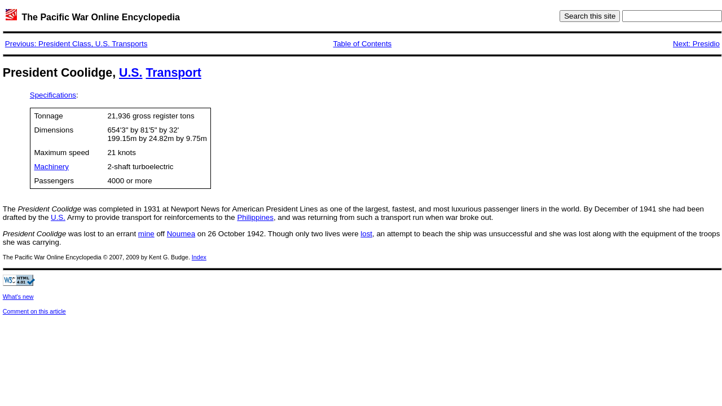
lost (366, 234)
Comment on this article (34, 311)
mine (146, 234)
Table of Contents (362, 43)
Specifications (53, 95)
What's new (18, 296)
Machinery (51, 166)
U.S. (130, 73)
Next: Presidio (696, 43)
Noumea (181, 234)
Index (199, 257)
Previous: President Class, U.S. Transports (76, 43)
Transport (173, 73)
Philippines (255, 217)
